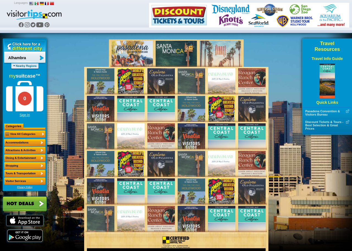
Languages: (21, 2)
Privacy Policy (24, 187)
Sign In (25, 115)
